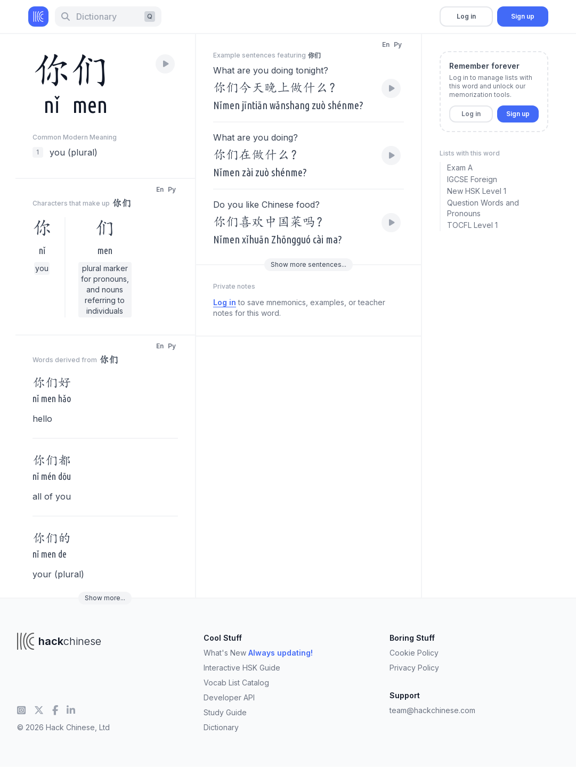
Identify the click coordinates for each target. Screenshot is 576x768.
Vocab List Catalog (236, 682)
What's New (258, 652)
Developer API (229, 697)
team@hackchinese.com (432, 710)
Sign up (522, 16)
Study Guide (225, 712)
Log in (466, 16)
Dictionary (221, 727)
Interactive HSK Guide (242, 667)
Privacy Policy (414, 667)
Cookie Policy (414, 652)
